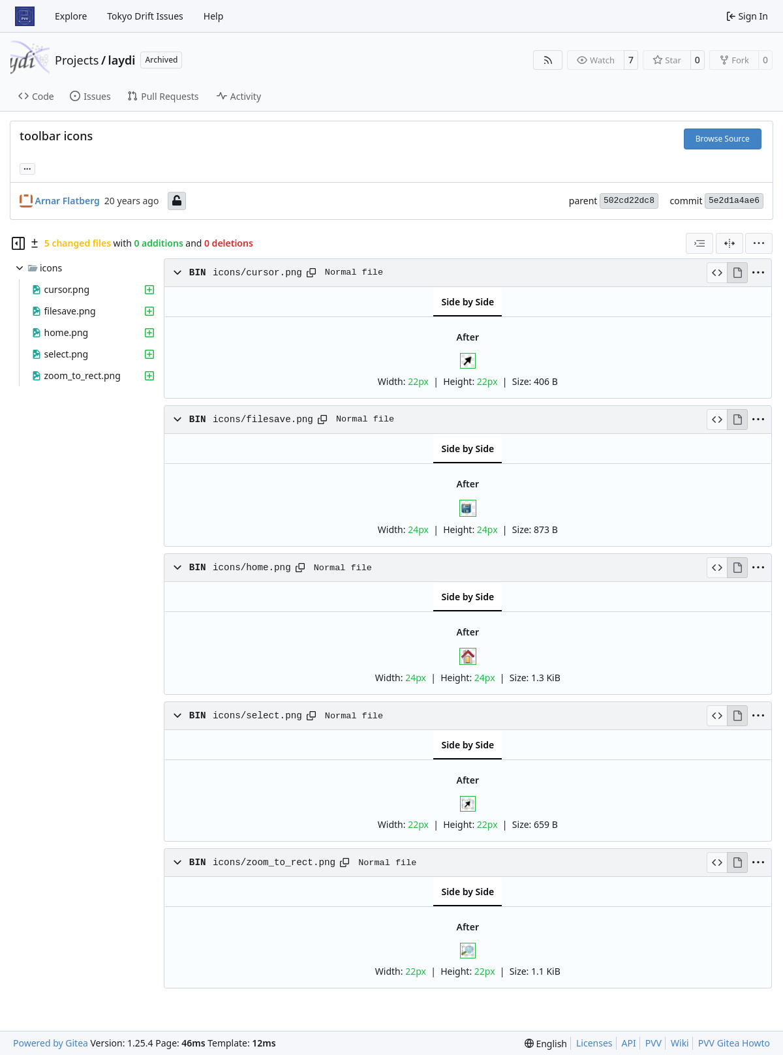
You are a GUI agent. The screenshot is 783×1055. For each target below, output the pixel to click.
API (629, 1043)
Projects (77, 60)
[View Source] (717, 272)
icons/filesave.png (263, 419)
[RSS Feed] (548, 60)
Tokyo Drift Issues (145, 16)
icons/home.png (252, 567)
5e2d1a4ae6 (734, 201)
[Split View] (729, 243)
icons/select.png (257, 716)
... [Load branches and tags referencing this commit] (27, 167)
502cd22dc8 (629, 201)
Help (214, 16)
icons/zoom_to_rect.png (274, 862)
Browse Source (723, 138)
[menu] (759, 243)
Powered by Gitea (50, 1043)
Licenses (594, 1043)
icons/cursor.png (257, 273)
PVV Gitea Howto (734, 1043)
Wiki (680, 1043)
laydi (122, 60)
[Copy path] (311, 273)
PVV (653, 1043)
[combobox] (699, 243)
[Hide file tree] (18, 243)
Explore (71, 16)
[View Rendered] (737, 272)
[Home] (25, 16)
